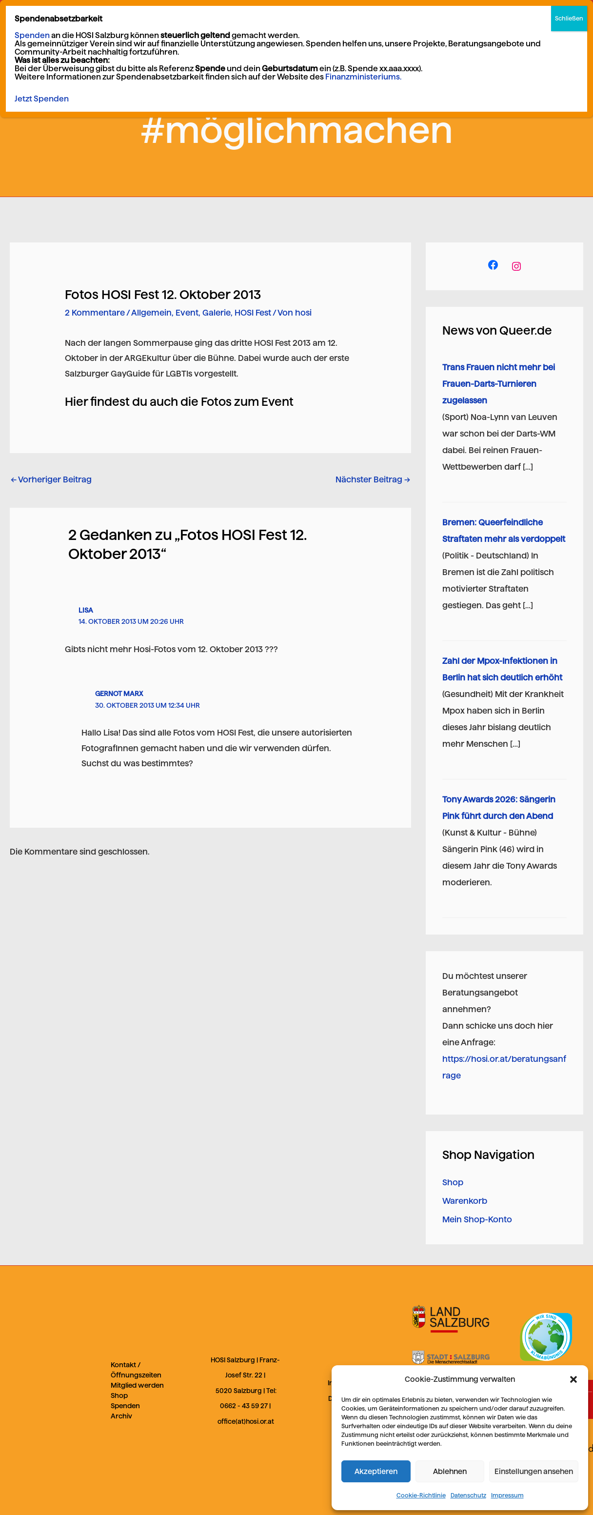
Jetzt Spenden (42, 62)
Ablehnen (450, 1471)
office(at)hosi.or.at (245, 1421)
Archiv (121, 1416)
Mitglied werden (137, 1385)
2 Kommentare (95, 312)
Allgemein (151, 312)
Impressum (507, 1495)
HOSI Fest (253, 312)
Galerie (216, 312)
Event (187, 312)
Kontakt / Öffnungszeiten (136, 1370)
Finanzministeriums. (363, 40)
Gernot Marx (119, 694)
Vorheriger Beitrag (51, 479)
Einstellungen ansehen (533, 1471)
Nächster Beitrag (373, 479)
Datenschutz (468, 1495)
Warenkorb (464, 1200)
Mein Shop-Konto (477, 1219)
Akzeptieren (376, 1471)
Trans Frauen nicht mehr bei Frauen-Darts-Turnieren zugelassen (498, 384)
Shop (452, 1182)
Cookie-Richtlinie (421, 1495)
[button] (573, 1379)
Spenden (125, 1406)
